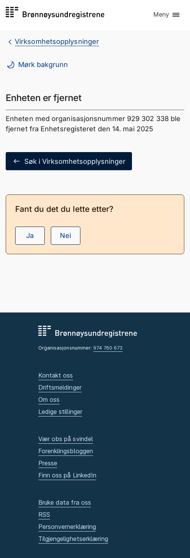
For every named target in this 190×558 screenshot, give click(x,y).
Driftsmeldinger (60, 387)
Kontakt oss (55, 375)
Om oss (49, 399)
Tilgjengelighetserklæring (73, 538)
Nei (65, 235)
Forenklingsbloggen (65, 451)
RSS (44, 514)
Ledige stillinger (60, 411)
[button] (166, 14)
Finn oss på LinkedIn (67, 475)
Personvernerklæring (67, 526)
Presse (48, 463)
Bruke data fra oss (64, 502)
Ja (30, 235)
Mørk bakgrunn (37, 64)
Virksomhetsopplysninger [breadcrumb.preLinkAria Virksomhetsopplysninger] (57, 41)
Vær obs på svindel (65, 439)
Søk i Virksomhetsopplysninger (69, 161)
